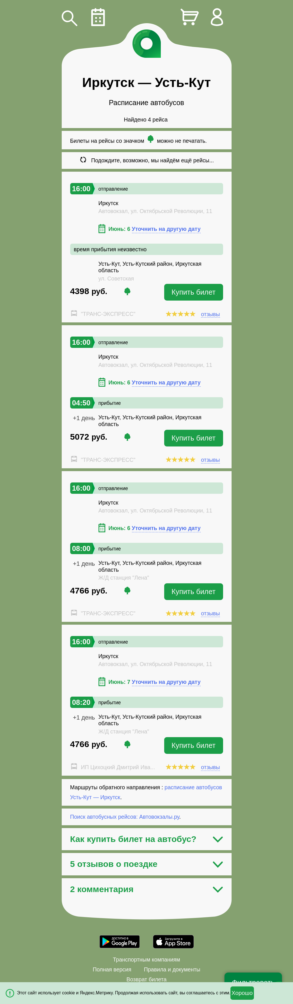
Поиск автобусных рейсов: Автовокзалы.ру (124, 817)
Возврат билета (147, 979)
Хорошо (242, 993)
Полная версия (112, 969)
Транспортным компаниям (146, 959)
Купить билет (194, 292)
